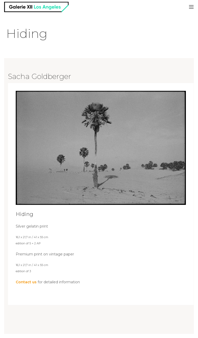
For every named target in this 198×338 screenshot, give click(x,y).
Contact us (26, 282)
